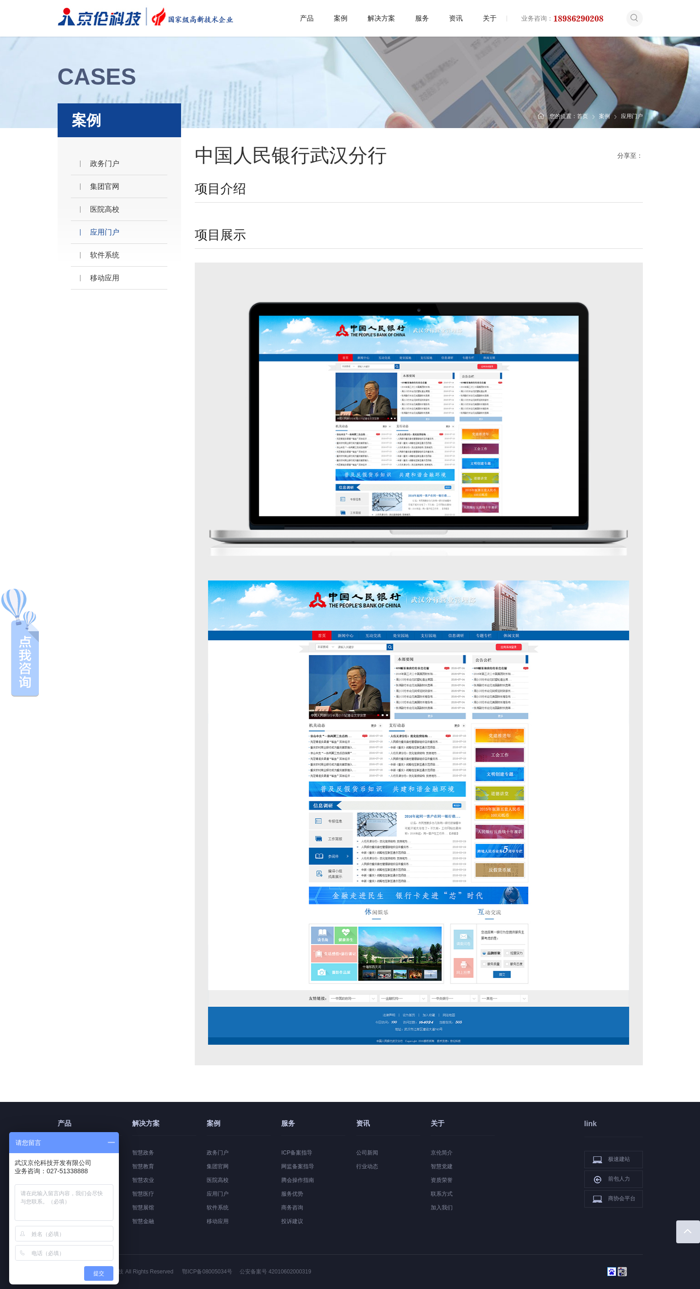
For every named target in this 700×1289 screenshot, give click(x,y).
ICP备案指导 (296, 1152)
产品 (307, 18)
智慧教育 (143, 1166)
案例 (340, 18)
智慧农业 (143, 1180)
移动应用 (104, 278)
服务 (422, 18)
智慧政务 (143, 1152)
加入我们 (442, 1207)
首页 (582, 116)
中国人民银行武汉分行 (291, 155)
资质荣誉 (442, 1180)
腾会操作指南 (297, 1180)
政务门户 (104, 163)
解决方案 (381, 18)
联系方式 (442, 1194)
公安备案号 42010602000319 (275, 1271)
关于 (490, 18)
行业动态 (367, 1166)
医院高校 (104, 209)
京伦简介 (442, 1152)
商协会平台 (614, 1199)
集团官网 (104, 186)
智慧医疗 (143, 1194)
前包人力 (611, 1179)
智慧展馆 (143, 1207)
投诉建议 (292, 1221)
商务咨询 (292, 1207)
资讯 (456, 18)
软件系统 (104, 255)
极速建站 (611, 1159)
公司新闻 (367, 1152)
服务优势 (292, 1194)
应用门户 (104, 232)
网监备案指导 (297, 1166)
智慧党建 (442, 1166)
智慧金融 (143, 1221)
